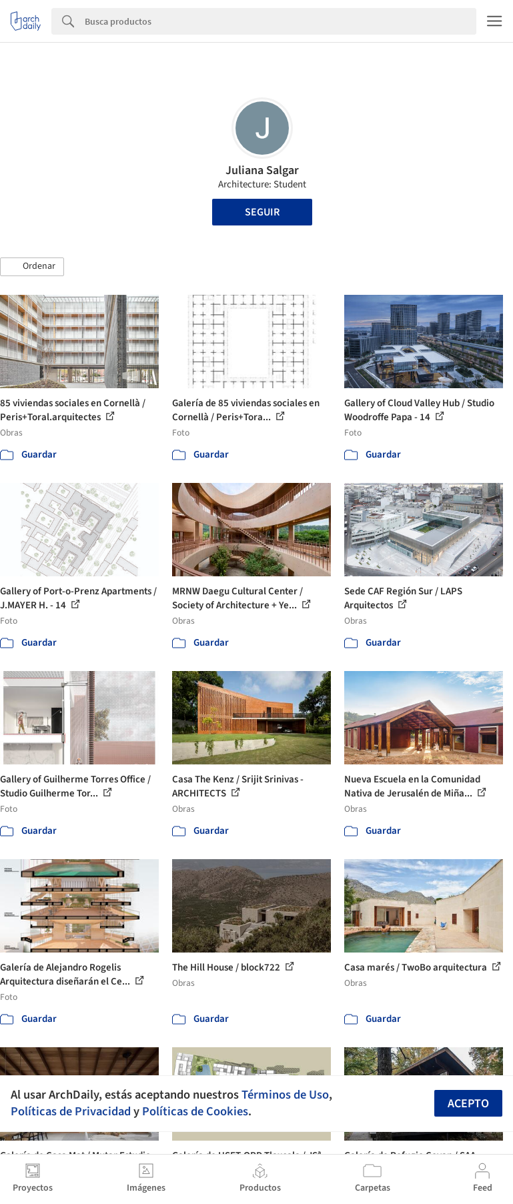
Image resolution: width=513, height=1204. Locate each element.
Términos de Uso (285, 1094)
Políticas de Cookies (195, 1111)
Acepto (468, 1103)
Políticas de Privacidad (71, 1111)
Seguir (262, 212)
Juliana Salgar (262, 170)
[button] (32, 266)
